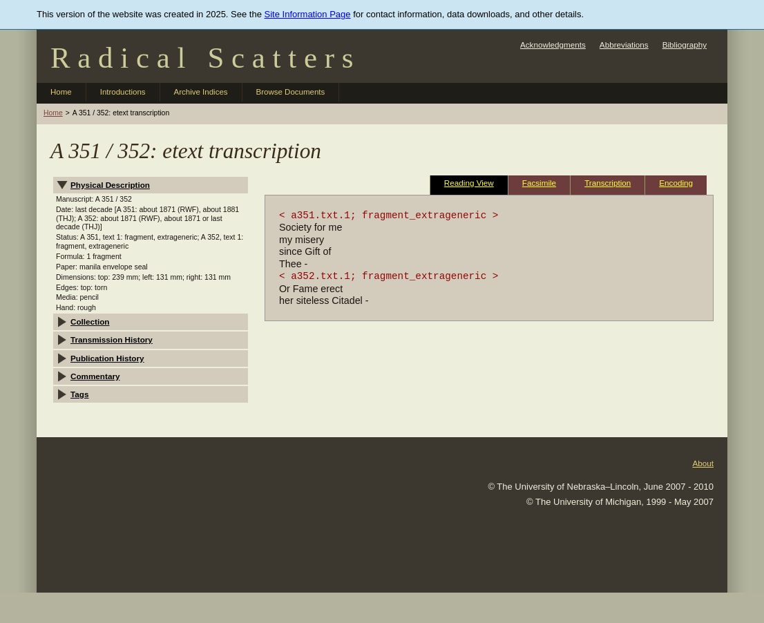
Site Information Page (308, 14)
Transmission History (111, 339)
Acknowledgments (553, 44)
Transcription (607, 182)
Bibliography (684, 44)
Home (61, 92)
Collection (90, 321)
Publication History (107, 358)
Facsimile (539, 182)
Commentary (95, 376)
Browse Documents (290, 92)
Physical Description (110, 184)
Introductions (123, 92)
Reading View (469, 182)
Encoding (676, 182)
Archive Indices (201, 92)
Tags (79, 394)
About (703, 463)
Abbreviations (624, 44)
